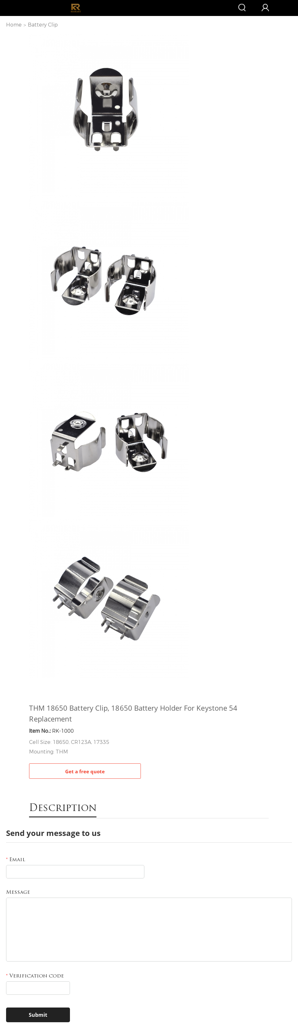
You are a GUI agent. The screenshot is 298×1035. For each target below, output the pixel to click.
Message (18, 892)
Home (14, 24)
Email (15, 859)
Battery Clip (43, 24)
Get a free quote (85, 771)
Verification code (35, 976)
